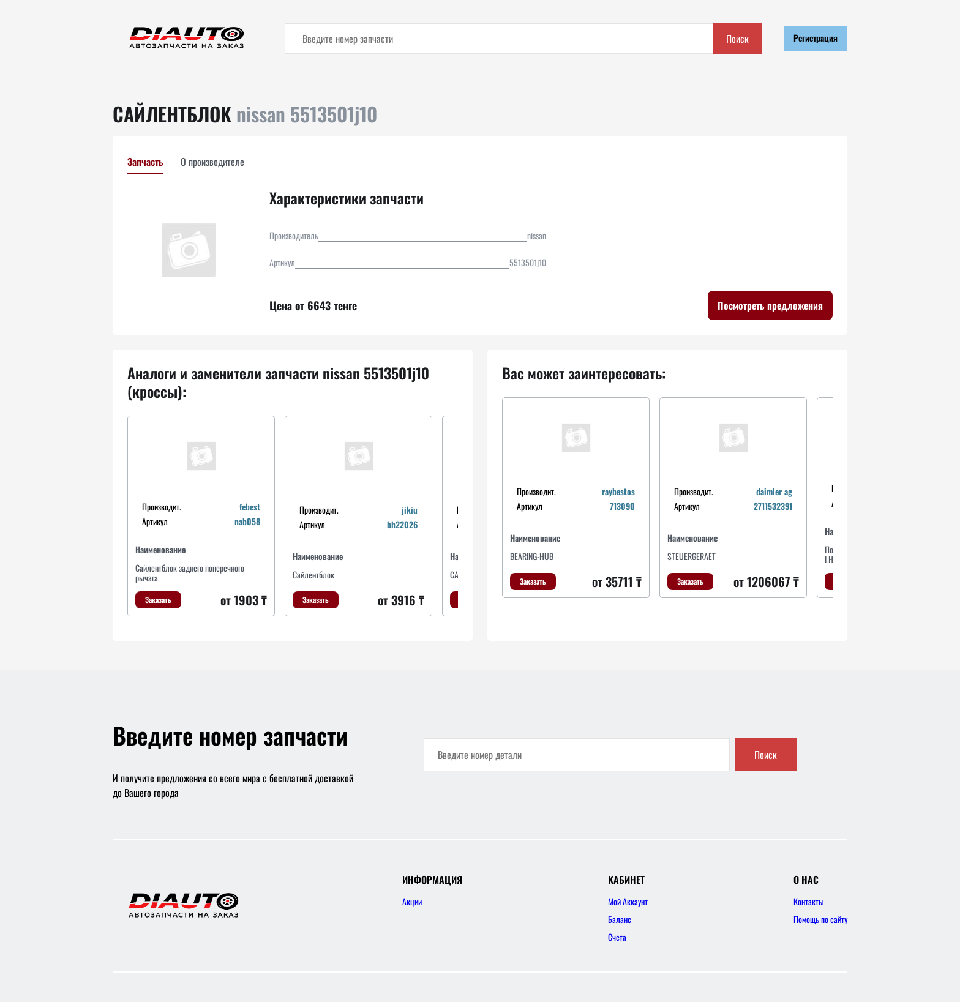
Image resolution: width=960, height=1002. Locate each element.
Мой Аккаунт (628, 901)
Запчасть (145, 161)
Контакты (808, 901)
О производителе (212, 161)
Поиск (737, 38)
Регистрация (815, 37)
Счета (617, 936)
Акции (412, 901)
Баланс (619, 919)
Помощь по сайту (820, 919)
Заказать (158, 599)
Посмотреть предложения (770, 305)
